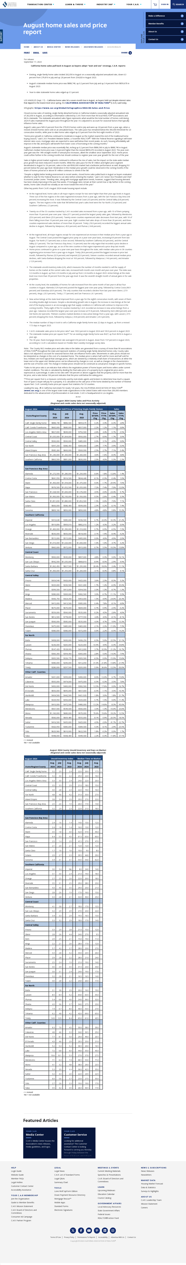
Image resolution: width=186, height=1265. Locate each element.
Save (44, 52)
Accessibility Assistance (21, 1190)
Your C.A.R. (133, 4)
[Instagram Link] (113, 1230)
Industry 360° (105, 4)
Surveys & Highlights (150, 1191)
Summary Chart (61, 1182)
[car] (78, 1143)
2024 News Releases (93, 47)
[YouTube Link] (89, 1230)
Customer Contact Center (22, 1186)
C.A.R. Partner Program (21, 1220)
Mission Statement (149, 1204)
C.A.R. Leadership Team (151, 1200)
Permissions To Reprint (86, 1237)
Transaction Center (39, 4)
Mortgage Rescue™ (62, 1198)
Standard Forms (61, 1206)
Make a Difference (166, 16)
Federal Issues (104, 1214)
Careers (144, 1207)
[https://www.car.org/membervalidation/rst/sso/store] (155, 4)
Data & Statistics (148, 1187)
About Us (166, 31)
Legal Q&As (59, 1178)
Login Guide (16, 1171)
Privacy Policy (69, 1237)
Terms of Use (55, 1237)
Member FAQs (17, 1178)
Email (36, 52)
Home (26, 47)
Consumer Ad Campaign (21, 1216)
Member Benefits (166, 23)
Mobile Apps (59, 1202)
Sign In (165, 4)
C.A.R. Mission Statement (22, 1206)
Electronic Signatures (63, 1210)
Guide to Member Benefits (22, 1202)
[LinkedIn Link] (105, 1230)
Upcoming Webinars (106, 1190)
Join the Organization (20, 1198)
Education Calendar (106, 1194)
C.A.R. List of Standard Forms (67, 1175)
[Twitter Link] (73, 1230)
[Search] (178, 4)
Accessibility (103, 1237)
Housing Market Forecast (152, 1183)
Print (27, 52)
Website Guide (17, 1175)
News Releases (72, 47)
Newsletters (146, 1175)
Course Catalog (104, 1198)
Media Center (54, 47)
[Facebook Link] (81, 1230)
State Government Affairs (109, 1210)
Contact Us (166, 39)
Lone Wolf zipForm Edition (65, 1191)
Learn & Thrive (74, 4)
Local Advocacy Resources (109, 1206)
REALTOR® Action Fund (108, 1218)
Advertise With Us (117, 1237)
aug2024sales (114, 47)
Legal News (59, 1171)
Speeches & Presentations (109, 1175)
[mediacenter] (40, 1143)
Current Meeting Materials (109, 1171)
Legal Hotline (17, 1182)
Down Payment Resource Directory (69, 1195)
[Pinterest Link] (97, 1230)
